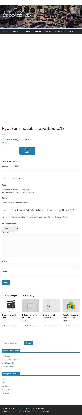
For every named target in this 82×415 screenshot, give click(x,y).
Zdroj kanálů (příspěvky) (10, 360)
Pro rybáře (14, 166)
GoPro (4, 382)
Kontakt (27, 31)
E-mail (5, 271)
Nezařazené (6, 386)
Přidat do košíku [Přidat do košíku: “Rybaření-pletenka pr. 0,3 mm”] (31, 326)
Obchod (6, 31)
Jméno (5, 261)
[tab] (4, 179)
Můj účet (16, 31)
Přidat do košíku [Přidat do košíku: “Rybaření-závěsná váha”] (10, 326)
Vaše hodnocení (9, 223)
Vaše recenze (8, 232)
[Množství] (10, 149)
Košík (71, 31)
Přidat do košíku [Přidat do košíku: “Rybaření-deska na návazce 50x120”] (72, 326)
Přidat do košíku (27, 150)
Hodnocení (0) (18, 178)
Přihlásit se (6, 356)
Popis (4, 178)
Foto (3, 379)
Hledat (28, 343)
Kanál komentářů (8, 363)
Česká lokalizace (7, 367)
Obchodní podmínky (42, 31)
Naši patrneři (59, 31)
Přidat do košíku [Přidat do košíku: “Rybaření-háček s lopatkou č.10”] (51, 326)
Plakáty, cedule (7, 390)
